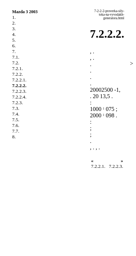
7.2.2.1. (19, 79)
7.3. (15, 108)
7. (14, 51)
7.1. (15, 57)
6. (14, 45)
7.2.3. (17, 102)
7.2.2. (17, 74)
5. (14, 40)
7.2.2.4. (19, 97)
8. (14, 136)
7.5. (15, 119)
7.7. (15, 131)
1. (14, 17)
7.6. (15, 125)
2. (14, 23)
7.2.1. (17, 68)
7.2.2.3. (19, 91)
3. (14, 28)
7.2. (15, 62)
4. (14, 34)
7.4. (15, 114)
